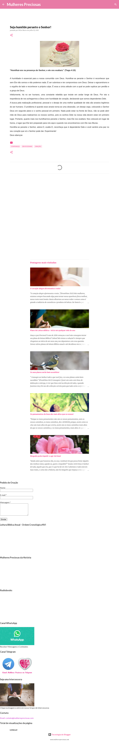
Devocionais (27, 146)
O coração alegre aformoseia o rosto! (45, 289)
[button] (11, 35)
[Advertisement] (59, 198)
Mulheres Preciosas (24, 4)
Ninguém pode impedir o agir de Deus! (45, 456)
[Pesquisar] (44, 4)
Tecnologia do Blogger (59, 734)
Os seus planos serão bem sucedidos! (44, 372)
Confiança (15, 146)
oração (38, 146)
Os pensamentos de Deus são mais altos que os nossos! (52, 414)
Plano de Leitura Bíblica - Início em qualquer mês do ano (52, 330)
